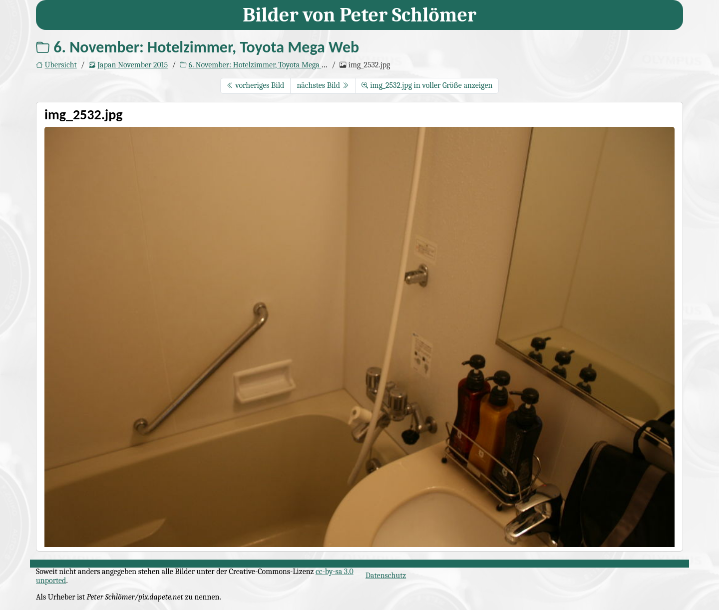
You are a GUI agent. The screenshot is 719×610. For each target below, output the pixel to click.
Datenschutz (385, 575)
